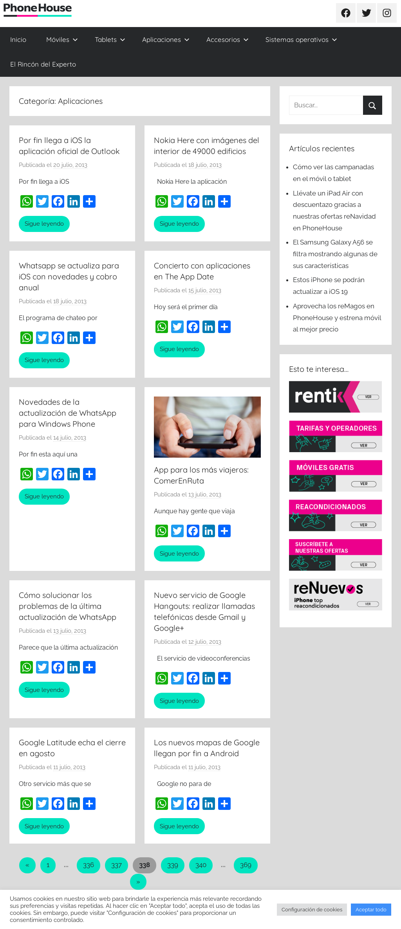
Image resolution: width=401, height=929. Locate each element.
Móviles (62, 39)
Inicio (18, 39)
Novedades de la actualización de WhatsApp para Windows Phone (67, 413)
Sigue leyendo (44, 223)
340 (200, 865)
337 (116, 865)
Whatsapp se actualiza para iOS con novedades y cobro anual (69, 276)
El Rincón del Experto (43, 64)
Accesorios (227, 39)
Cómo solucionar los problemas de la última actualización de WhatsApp (67, 606)
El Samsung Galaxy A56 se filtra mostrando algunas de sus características (335, 254)
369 (245, 865)
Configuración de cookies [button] (312, 910)
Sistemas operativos (301, 39)
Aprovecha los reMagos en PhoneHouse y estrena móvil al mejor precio (337, 317)
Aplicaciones (166, 39)
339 (172, 865)
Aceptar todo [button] (371, 910)
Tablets (110, 39)
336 (88, 865)
